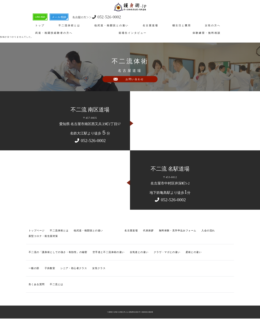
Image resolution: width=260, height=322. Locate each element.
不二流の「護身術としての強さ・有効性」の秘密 (58, 252)
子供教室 (50, 268)
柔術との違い (194, 252)
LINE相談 (42, 17)
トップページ (37, 230)
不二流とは (56, 284)
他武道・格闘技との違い (111, 25)
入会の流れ (208, 230)
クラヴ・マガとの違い (167, 252)
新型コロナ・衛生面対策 (43, 236)
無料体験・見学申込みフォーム (177, 230)
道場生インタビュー (133, 32)
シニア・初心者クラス (73, 268)
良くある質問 (37, 284)
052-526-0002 (103, 16)
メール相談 (64, 17)
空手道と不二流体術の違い (109, 252)
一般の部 (34, 268)
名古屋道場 (150, 25)
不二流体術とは (69, 25)
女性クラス (99, 268)
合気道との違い (139, 252)
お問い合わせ (134, 81)
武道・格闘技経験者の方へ (54, 32)
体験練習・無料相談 (207, 32)
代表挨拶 (148, 230)
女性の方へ (212, 25)
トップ (40, 25)
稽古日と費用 (181, 25)
